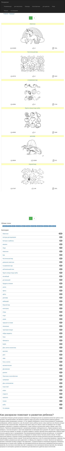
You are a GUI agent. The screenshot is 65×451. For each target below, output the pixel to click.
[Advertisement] (32, 203)
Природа (27, 6)
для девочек (46, 6)
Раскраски (5, 2)
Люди (53, 6)
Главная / (6, 13)
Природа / (12, 13)
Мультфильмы (36, 6)
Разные (6, 10)
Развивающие (8, 6)
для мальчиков (18, 6)
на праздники (14, 10)
